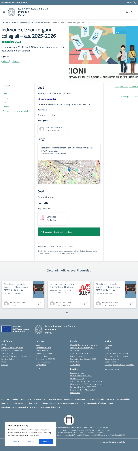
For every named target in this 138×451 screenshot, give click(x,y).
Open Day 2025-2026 (79, 353)
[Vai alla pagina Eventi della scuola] (43, 22)
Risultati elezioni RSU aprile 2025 (83, 359)
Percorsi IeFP (75, 392)
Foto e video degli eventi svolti (116, 356)
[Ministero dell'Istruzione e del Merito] (14, 2)
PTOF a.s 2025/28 (43, 361)
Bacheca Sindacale (77, 356)
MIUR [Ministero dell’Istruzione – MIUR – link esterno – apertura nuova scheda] (3, 344)
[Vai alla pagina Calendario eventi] (26, 22)
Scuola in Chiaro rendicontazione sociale (16, 356)
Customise (15, 441)
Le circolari (109, 350)
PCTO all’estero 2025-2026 (81, 375)
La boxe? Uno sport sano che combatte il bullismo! (62, 285)
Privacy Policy (33, 403)
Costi (5, 102)
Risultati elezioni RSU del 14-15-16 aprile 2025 (61, 403)
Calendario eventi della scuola (116, 353)
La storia (39, 344)
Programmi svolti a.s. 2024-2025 (83, 387)
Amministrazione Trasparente (33, 399)
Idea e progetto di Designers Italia (112, 441)
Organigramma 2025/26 (45, 359)
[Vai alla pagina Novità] (13, 22)
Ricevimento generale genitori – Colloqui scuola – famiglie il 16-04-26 (17, 287)
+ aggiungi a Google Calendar (126, 86)
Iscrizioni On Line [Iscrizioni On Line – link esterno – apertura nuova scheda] (8, 359)
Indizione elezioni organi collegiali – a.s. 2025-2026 (64, 104)
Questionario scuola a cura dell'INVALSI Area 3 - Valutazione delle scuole (30, 407)
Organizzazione (42, 356)
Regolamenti (41, 364)
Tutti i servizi (75, 364)
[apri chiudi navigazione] (4, 11)
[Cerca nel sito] (129, 11)
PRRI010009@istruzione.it (77, 430)
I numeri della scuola (44, 353)
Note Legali (5, 403)
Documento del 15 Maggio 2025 (82, 389)
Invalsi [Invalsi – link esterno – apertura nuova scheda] (3, 361)
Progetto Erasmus (77, 378)
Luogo (5, 98)
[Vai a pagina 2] (69, 312)
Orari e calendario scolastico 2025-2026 (86, 381)
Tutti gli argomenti (112, 369)
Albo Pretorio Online (9, 399)
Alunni (5, 61)
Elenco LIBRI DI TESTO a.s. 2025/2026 (85, 384)
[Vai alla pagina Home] (5, 22)
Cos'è (5, 93)
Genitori (15, 61)
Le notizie (108, 344)
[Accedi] (132, 2)
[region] (30, 434)
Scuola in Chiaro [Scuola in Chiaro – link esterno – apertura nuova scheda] (7, 353)
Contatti (6, 106)
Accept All (46, 441)
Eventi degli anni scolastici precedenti (119, 364)
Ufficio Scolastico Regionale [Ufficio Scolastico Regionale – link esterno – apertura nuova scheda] (12, 347)
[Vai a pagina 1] (67, 312)
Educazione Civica (77, 372)
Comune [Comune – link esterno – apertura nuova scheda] (4, 364)
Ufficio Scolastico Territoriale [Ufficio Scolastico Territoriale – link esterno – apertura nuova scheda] (12, 350)
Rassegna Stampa (112, 359)
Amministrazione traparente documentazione (67, 399)
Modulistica (74, 361)
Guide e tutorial (110, 361)
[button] (17, 86)
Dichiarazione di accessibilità (118, 399)
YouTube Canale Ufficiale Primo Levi (98, 403)
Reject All (31, 441)
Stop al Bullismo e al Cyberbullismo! (84, 344)
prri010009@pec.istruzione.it (100, 430)
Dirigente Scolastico (43, 347)
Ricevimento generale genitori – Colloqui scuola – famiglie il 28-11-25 (109, 287)
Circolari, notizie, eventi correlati (15, 111)
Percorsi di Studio (42, 350)
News (107, 347)
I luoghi (38, 367)
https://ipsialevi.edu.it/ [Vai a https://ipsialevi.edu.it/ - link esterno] (62, 231)
